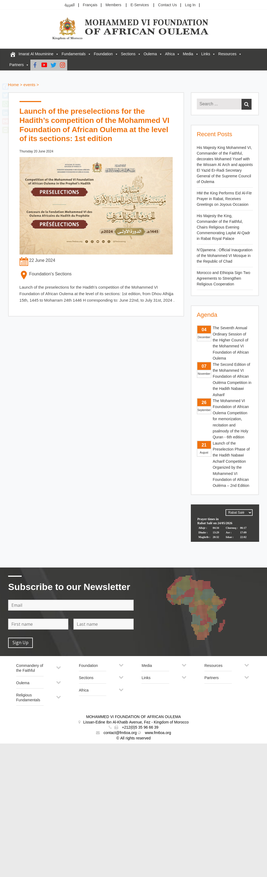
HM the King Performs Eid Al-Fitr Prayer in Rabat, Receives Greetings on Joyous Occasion (224, 199)
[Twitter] (53, 65)
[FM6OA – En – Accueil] (12, 54)
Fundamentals (74, 54)
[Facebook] (35, 65)
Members (113, 5)
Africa (170, 54)
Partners (16, 64)
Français (90, 5)
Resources (227, 54)
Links (205, 54)
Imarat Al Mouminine (36, 54)
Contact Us (167, 5)
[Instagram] (62, 65)
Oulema (150, 54)
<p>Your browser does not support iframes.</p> (225, 524)
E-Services (139, 5)
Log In (190, 5)
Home (13, 85)
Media (188, 54)
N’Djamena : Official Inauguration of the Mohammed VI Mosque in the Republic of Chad (225, 255)
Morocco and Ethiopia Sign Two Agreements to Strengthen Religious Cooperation (223, 278)
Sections (128, 54)
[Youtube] (44, 65)
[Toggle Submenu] (58, 669)
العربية (70, 5)
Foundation (103, 54)
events (29, 85)
